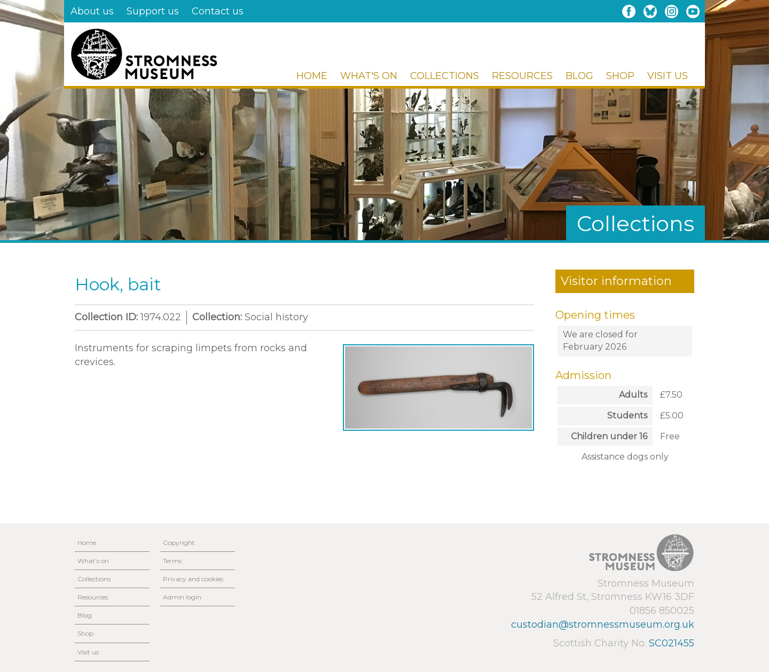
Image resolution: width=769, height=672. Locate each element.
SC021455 (671, 643)
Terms (172, 561)
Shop (620, 76)
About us (92, 11)
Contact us (218, 11)
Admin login (182, 597)
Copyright (179, 543)
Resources (522, 76)
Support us (153, 11)
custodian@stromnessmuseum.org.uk (602, 624)
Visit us (667, 76)
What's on (368, 76)
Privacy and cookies (193, 579)
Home (311, 76)
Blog (579, 76)
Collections (444, 76)
